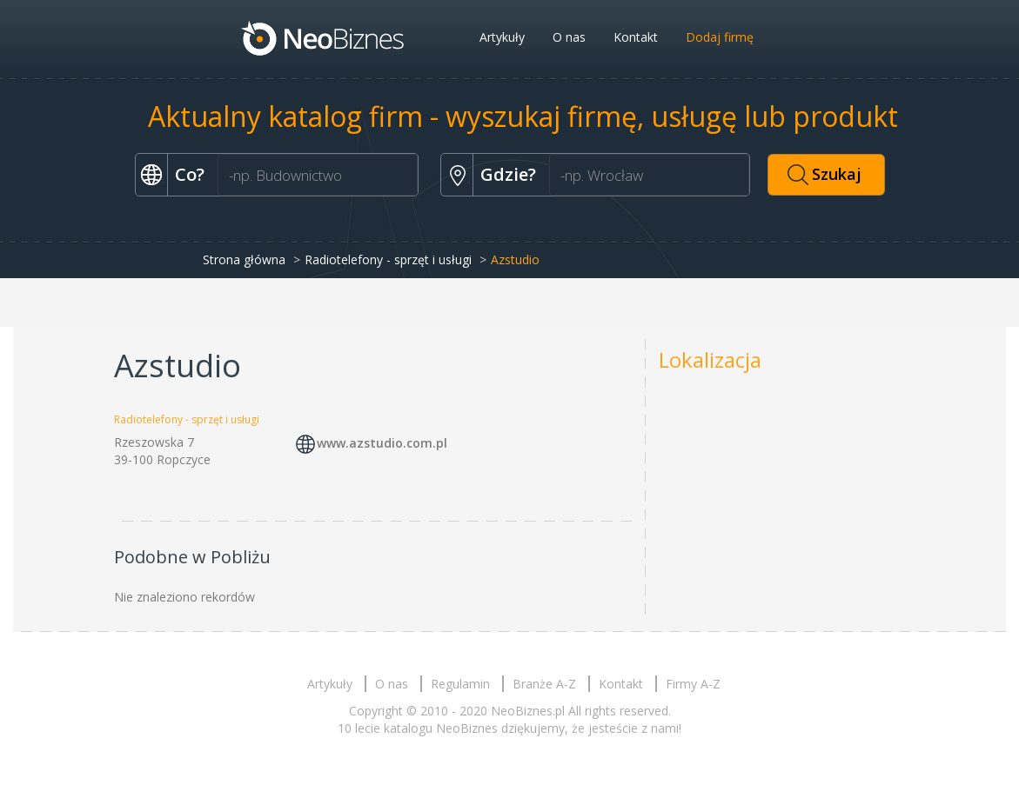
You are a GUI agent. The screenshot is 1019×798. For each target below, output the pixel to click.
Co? (189, 174)
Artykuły (502, 37)
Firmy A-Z (693, 683)
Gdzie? (508, 174)
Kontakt (635, 37)
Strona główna (244, 259)
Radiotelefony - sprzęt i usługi (388, 259)
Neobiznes (323, 37)
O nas (569, 37)
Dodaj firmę (720, 37)
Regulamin (460, 683)
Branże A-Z (544, 683)
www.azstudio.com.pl (382, 443)
